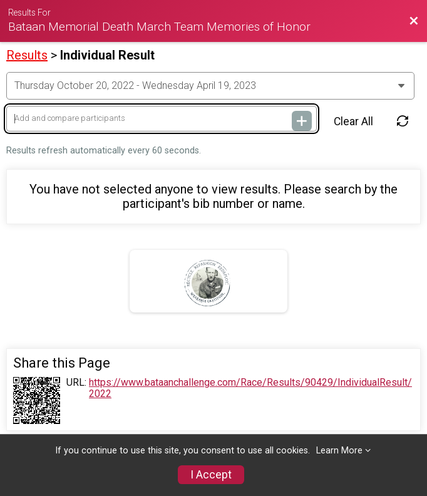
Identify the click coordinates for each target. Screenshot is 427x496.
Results (27, 55)
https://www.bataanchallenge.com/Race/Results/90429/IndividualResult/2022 (250, 388)
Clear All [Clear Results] (353, 121)
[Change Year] (210, 86)
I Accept (211, 474)
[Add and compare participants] (161, 119)
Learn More (339, 450)
